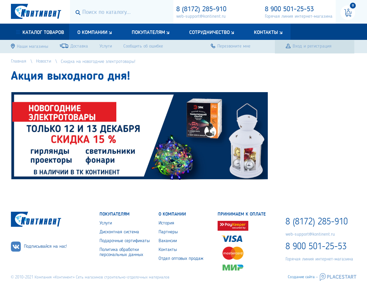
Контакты (266, 32)
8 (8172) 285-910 (201, 9)
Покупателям (148, 32)
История (166, 223)
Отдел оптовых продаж (181, 258)
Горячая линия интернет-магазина (298, 16)
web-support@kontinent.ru (201, 16)
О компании (92, 32)
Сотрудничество (209, 32)
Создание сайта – (303, 277)
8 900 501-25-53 (289, 9)
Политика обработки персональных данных (121, 252)
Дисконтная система (119, 232)
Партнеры (168, 232)
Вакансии (168, 241)
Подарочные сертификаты (125, 241)
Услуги (106, 223)
